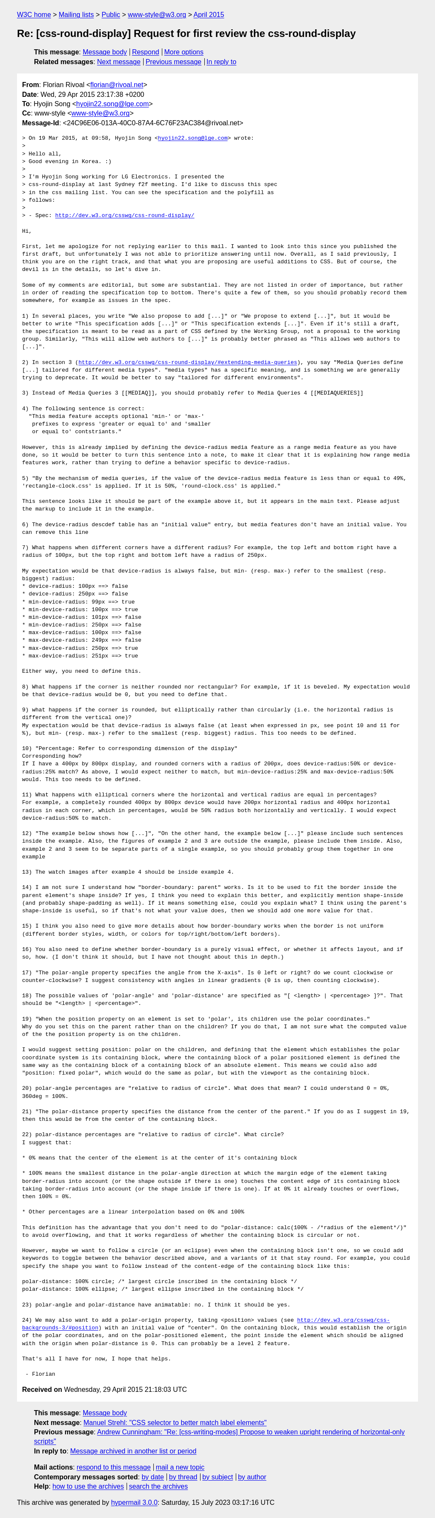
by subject (217, 1477)
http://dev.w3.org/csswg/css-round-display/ (125, 216)
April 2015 (209, 14)
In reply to (221, 61)
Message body (105, 52)
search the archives (158, 1486)
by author (252, 1477)
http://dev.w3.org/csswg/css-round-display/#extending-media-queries (188, 363)
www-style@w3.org (157, 14)
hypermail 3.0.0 (134, 1502)
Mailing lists (76, 14)
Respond (145, 52)
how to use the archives (88, 1486)
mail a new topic (180, 1467)
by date (152, 1477)
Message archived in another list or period (133, 1451)
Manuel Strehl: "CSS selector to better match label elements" (175, 1422)
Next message (119, 61)
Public (111, 14)
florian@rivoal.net (117, 84)
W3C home (34, 14)
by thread (183, 1477)
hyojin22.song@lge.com (112, 103)
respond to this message (113, 1467)
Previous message (174, 61)
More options (184, 52)
